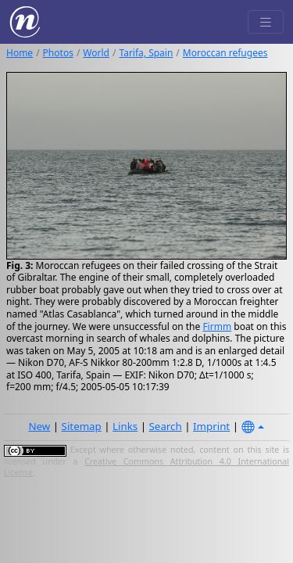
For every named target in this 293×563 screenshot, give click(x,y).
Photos (58, 52)
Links (125, 426)
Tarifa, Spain (146, 52)
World (96, 52)
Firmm (216, 326)
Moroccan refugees (225, 52)
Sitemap (82, 426)
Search (165, 426)
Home (19, 52)
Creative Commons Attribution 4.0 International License (146, 467)
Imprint (211, 426)
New (39, 426)
